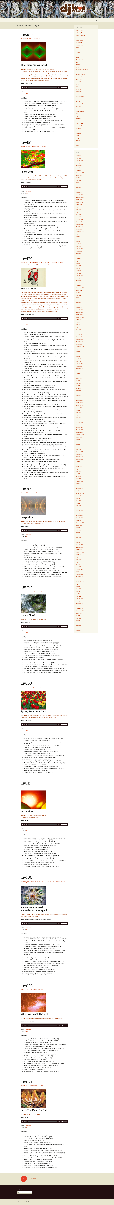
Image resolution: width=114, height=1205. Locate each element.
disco (77, 57)
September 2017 (80, 405)
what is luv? (19, 20)
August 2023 (79, 234)
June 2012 (78, 559)
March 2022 (78, 273)
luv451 (26, 142)
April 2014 (78, 505)
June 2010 (78, 618)
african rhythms (79, 33)
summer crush (79, 130)
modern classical (80, 96)
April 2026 (78, 155)
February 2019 (79, 363)
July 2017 (78, 410)
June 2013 (78, 530)
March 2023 (78, 246)
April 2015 (78, 476)
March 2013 (78, 537)
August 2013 (79, 525)
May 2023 (78, 241)
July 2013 (78, 527)
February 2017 (79, 422)
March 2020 (78, 332)
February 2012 (79, 569)
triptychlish (78, 143)
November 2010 (79, 606)
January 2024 (79, 221)
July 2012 (78, 557)
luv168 (26, 683)
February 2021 (79, 305)
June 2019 (78, 354)
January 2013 (79, 542)
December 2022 (79, 253)
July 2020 (78, 322)
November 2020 (79, 312)
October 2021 (79, 285)
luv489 (27, 35)
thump (77, 138)
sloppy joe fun (79, 126)
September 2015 (80, 464)
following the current (81, 74)
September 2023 (80, 231)
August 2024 (79, 204)
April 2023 (78, 243)
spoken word (40, 264)
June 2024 (78, 209)
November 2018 (79, 371)
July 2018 (78, 381)
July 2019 (78, 351)
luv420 (27, 258)
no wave (78, 99)
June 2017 (78, 412)
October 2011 (79, 579)
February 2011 (79, 598)
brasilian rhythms (80, 45)
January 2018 (79, 395)
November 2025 (79, 168)
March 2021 (78, 302)
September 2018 (80, 376)
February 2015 (79, 481)
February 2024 (79, 219)
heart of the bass (80, 81)
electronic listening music (82, 69)
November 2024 (79, 197)
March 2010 (78, 625)
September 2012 (80, 552)
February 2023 (79, 248)
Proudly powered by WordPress (23, 1201)
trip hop (78, 140)
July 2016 (78, 439)
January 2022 (79, 278)
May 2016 (78, 444)
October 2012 (79, 549)
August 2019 (79, 349)
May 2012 (78, 562)
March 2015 (78, 478)
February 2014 (79, 510)
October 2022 (79, 258)
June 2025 (78, 180)
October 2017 (79, 403)
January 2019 (79, 366)
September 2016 (80, 434)
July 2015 (78, 469)
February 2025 (79, 190)
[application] (44, 87)
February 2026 (79, 160)
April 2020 (78, 329)
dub (35, 38)
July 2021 (78, 292)
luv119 (26, 783)
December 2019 (79, 339)
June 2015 (78, 471)
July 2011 (78, 586)
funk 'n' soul (50, 262)
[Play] (22, 87)
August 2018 (79, 378)
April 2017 (78, 417)
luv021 (26, 1082)
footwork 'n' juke (80, 77)
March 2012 (78, 566)
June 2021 (78, 295)
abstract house (79, 30)
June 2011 (78, 589)
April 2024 (78, 214)
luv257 (26, 587)
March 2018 (78, 390)
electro (77, 67)
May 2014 (78, 503)
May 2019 (78, 356)
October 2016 (79, 432)
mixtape (44, 146)
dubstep (78, 64)
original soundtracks (81, 104)
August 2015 (79, 466)
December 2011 (79, 574)
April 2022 (78, 270)
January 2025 (79, 192)
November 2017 (79, 400)
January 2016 (79, 454)
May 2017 (78, 415)
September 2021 (80, 288)
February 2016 (79, 451)
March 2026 (78, 158)
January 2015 (79, 483)
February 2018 (79, 393)
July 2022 (78, 263)
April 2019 (78, 358)
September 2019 (80, 346)
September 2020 (80, 317)
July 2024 (78, 207)
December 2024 (79, 195)
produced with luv (29, 20)
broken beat (79, 50)
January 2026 (79, 163)
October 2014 (79, 491)
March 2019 (78, 361)
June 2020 (78, 324)
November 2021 (79, 283)
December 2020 (79, 310)
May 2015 (78, 474)
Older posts (28, 1179)
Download (28, 92)
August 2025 (79, 175)
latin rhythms (79, 91)
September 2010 (80, 611)
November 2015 (79, 459)
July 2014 (78, 498)
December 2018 (79, 368)
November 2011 (79, 576)
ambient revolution (42, 20)
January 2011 (79, 601)
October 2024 (79, 199)
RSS (27, 94)
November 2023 (79, 226)
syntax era (78, 133)
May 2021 (78, 297)
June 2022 (78, 265)
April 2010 (78, 623)
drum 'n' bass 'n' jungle (81, 59)
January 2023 (79, 251)
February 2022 (79, 275)
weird (77, 145)
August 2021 (79, 290)
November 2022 (79, 256)
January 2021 (79, 307)
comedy (33, 262)
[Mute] (62, 87)
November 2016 (79, 429)
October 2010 (79, 608)
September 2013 (80, 522)
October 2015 (79, 461)
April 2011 (78, 593)
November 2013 (79, 518)
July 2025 (78, 177)
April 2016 (78, 447)
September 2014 (80, 493)
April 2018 (78, 388)
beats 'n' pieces (45, 881)
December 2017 (79, 398)
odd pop (63, 881)
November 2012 (79, 547)
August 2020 (79, 319)
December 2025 (79, 165)
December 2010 (79, 603)
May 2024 (78, 212)
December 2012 (79, 544)
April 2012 (78, 564)
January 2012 (79, 571)
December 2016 (79, 427)
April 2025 (78, 185)
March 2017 (78, 420)
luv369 (27, 489)
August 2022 (79, 261)
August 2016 (79, 437)
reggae (38, 38)
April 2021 (78, 300)
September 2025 (80, 173)
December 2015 (79, 456)
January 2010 (79, 630)
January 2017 (79, 425)
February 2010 (79, 628)
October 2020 (79, 314)
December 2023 (79, 224)
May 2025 (78, 182)
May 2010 (78, 620)
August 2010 (79, 613)
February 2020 (79, 334)
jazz (58, 262)
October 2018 (79, 373)
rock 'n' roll (33, 264)
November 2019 (79, 341)
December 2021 (79, 280)
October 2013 (79, 520)
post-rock (78, 108)
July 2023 (78, 236)
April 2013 (78, 535)
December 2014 (79, 486)
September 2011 (80, 581)
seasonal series (80, 123)
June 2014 (78, 500)
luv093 (27, 986)
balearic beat (79, 37)
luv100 (26, 877)
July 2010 (78, 615)
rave (77, 113)
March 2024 (78, 217)
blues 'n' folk (79, 42)
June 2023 (78, 239)
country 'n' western (39, 262)
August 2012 (79, 554)
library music (79, 94)
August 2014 (79, 496)
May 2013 (78, 532)
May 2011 (78, 591)
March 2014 (78, 508)
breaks (77, 47)
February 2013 (79, 540)
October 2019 (79, 344)
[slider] (42, 87)
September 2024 (80, 202)
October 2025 (79, 170)
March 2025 (78, 187)
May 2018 (78, 385)
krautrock (78, 89)
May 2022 (78, 268)
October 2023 (79, 229)
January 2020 (79, 336)
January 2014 (79, 513)
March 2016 (78, 449)
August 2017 (79, 407)
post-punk (78, 106)
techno (77, 135)
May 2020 (78, 327)
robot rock (78, 118)
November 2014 (79, 488)
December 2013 (79, 515)
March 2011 (78, 596)
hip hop (55, 262)
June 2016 (78, 442)
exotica (77, 72)
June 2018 (78, 383)
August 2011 (79, 584)
